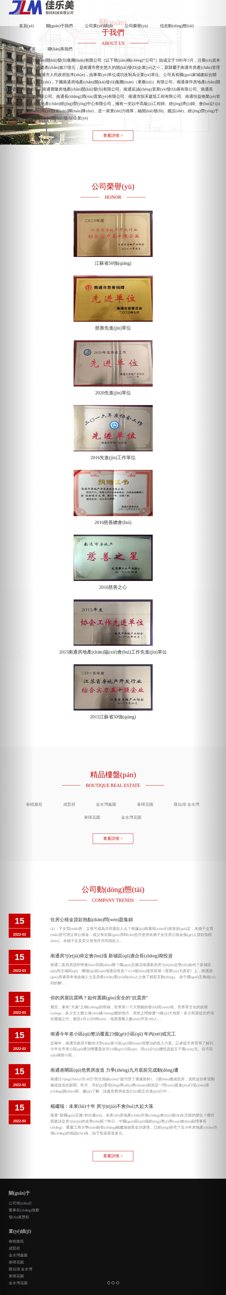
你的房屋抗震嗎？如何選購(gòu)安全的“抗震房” (99, 997)
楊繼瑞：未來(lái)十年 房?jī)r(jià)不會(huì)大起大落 (101, 1106)
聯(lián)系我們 (60, 49)
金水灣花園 (18, 1283)
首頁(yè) (29, 22)
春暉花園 (16, 1262)
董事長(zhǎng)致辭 (24, 1210)
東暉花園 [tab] (92, 817)
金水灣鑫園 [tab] (106, 804)
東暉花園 (16, 1276)
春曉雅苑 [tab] (34, 804)
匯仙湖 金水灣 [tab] (186, 804)
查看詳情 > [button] (113, 135)
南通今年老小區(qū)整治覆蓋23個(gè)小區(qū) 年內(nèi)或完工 (113, 1033)
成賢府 (14, 1248)
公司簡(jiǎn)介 (20, 1203)
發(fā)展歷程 (19, 1217)
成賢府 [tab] (69, 804)
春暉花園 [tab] (145, 804)
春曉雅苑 (16, 1241)
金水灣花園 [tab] (131, 817)
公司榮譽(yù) (136, 26)
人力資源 (27, 49)
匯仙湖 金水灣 (20, 1269)
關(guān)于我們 (59, 26)
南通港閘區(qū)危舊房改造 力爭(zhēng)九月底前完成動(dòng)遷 (114, 1070)
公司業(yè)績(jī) (99, 26)
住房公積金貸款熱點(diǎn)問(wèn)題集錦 (91, 919)
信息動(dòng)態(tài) (177, 26)
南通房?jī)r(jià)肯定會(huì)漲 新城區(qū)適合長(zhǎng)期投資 (111, 955)
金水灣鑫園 (18, 1255)
